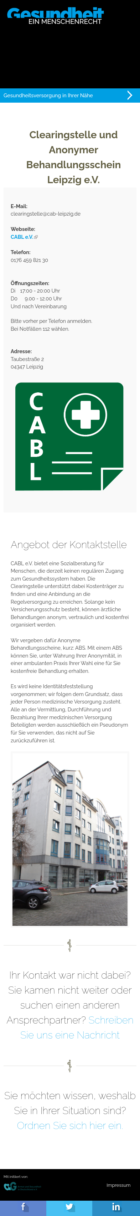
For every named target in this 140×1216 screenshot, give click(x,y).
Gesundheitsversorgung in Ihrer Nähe (48, 95)
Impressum (118, 1185)
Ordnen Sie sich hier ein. (70, 1126)
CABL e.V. (24, 237)
